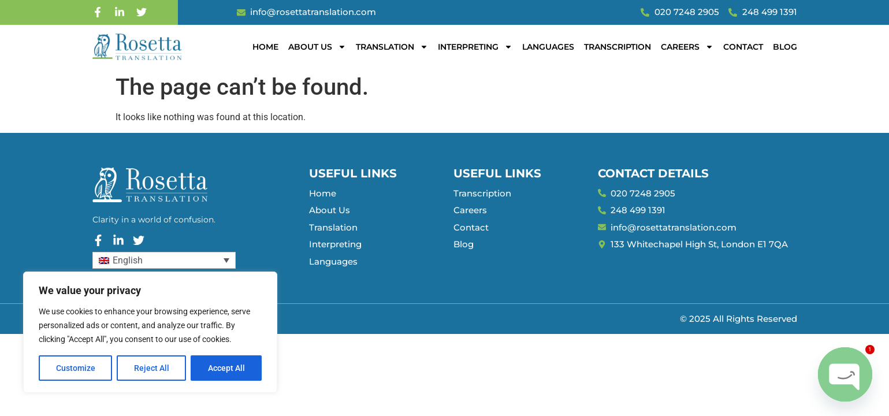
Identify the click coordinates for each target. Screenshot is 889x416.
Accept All (226, 368)
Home (265, 47)
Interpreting (475, 47)
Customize (75, 368)
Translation (392, 47)
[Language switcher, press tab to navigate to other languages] (164, 260)
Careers (687, 47)
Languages (548, 47)
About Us (317, 47)
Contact (743, 47)
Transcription (617, 47)
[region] (150, 332)
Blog (785, 47)
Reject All (151, 368)
